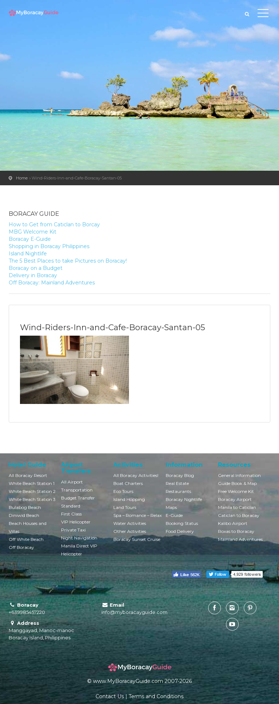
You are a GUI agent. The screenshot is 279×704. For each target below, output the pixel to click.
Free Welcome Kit (236, 491)
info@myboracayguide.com (134, 612)
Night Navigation (79, 538)
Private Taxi (73, 530)
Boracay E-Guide (30, 239)
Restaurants (178, 491)
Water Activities (129, 523)
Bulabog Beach (25, 507)
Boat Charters (128, 483)
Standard (70, 506)
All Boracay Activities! (135, 475)
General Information (239, 475)
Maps (171, 507)
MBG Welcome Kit (32, 231)
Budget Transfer (78, 498)
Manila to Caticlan (237, 507)
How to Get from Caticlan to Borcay (54, 224)
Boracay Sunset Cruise (136, 539)
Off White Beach (26, 539)
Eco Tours (123, 491)
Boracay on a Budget (35, 268)
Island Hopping (129, 499)
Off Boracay (21, 547)
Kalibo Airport (232, 523)
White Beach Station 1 (31, 483)
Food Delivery (180, 531)
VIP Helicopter (75, 522)
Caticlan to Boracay (238, 515)
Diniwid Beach (24, 515)
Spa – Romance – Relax (137, 515)
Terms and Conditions (156, 696)
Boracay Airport (235, 499)
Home (22, 178)
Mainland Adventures (240, 539)
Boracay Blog (180, 475)
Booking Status (182, 523)
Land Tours (124, 507)
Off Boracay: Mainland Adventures (52, 282)
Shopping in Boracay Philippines (49, 246)
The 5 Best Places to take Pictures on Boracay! (68, 261)
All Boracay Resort (28, 475)
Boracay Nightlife (184, 499)
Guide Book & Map (237, 483)
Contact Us (110, 696)
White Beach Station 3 (32, 499)
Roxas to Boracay (236, 531)
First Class (71, 514)
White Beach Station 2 (32, 491)
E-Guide (174, 515)
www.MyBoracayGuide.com (128, 681)
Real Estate (177, 483)
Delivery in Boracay (33, 275)
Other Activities (129, 531)
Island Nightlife (28, 253)
